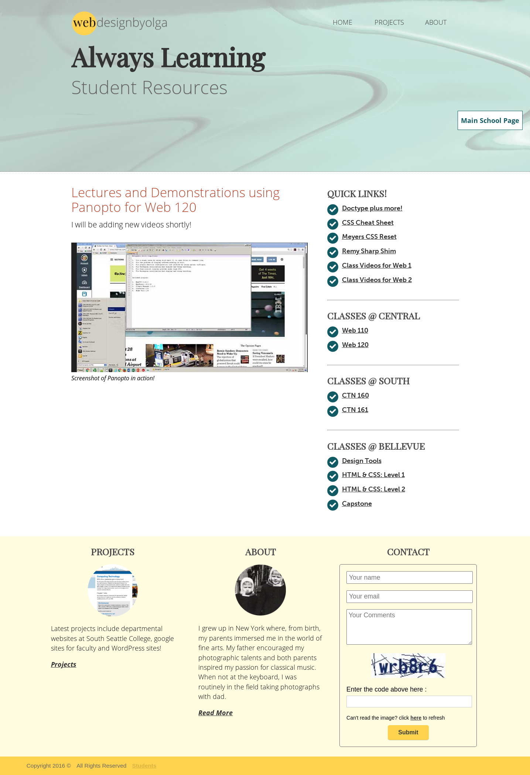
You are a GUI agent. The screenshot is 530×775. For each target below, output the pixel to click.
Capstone (357, 503)
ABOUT (435, 22)
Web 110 (355, 330)
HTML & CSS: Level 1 (375, 475)
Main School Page (491, 120)
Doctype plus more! (372, 208)
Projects (63, 664)
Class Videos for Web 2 (378, 280)
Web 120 (355, 345)
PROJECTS (389, 22)
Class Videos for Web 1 (378, 265)
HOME (342, 22)
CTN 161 (355, 410)
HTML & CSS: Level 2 (375, 489)
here (415, 718)
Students (144, 765)
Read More (215, 703)
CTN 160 (355, 395)
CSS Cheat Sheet (368, 222)
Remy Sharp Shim (370, 251)
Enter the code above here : (386, 689)
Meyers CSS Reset (370, 236)
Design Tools (362, 460)
